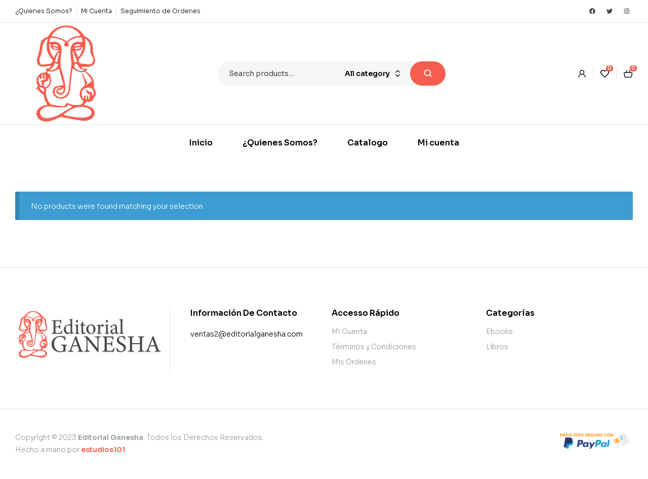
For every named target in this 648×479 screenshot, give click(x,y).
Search (428, 73)
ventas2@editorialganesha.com (246, 334)
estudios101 (103, 449)
